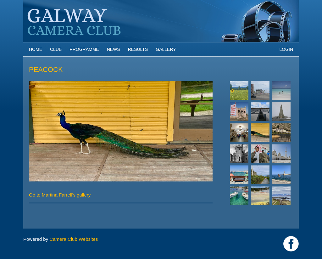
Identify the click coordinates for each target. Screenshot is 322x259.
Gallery (166, 49)
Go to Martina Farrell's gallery (60, 194)
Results (138, 49)
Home (35, 49)
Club (56, 49)
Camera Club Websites (73, 239)
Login (286, 49)
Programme (84, 49)
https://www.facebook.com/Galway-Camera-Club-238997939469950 (291, 243)
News (113, 49)
